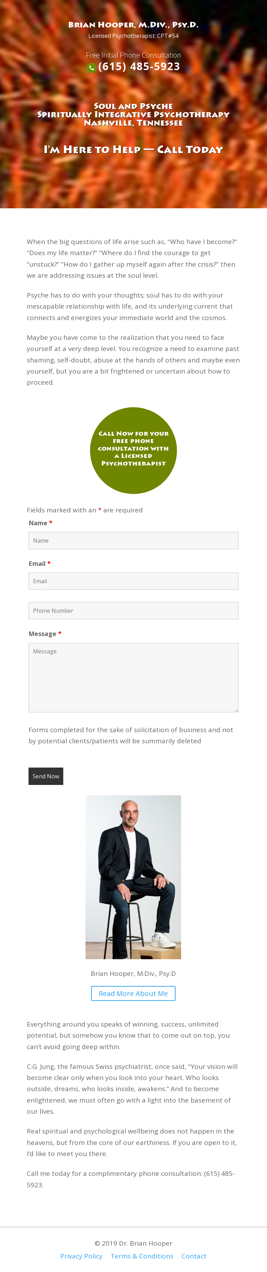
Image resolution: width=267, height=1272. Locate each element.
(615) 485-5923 (139, 66)
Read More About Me (133, 993)
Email (40, 563)
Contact (194, 1256)
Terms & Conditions (142, 1256)
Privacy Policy (81, 1256)
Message (45, 633)
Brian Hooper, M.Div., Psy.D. (133, 26)
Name (40, 523)
